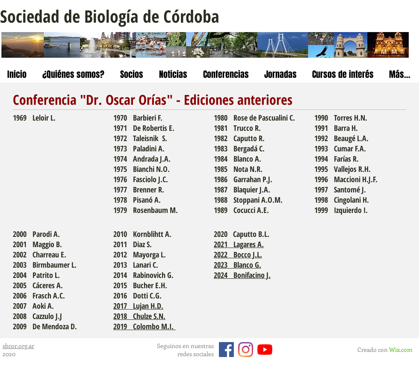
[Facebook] (226, 349)
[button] (73, 75)
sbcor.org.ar (18, 346)
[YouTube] (264, 349)
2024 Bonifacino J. (242, 275)
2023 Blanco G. (237, 265)
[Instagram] (245, 349)
